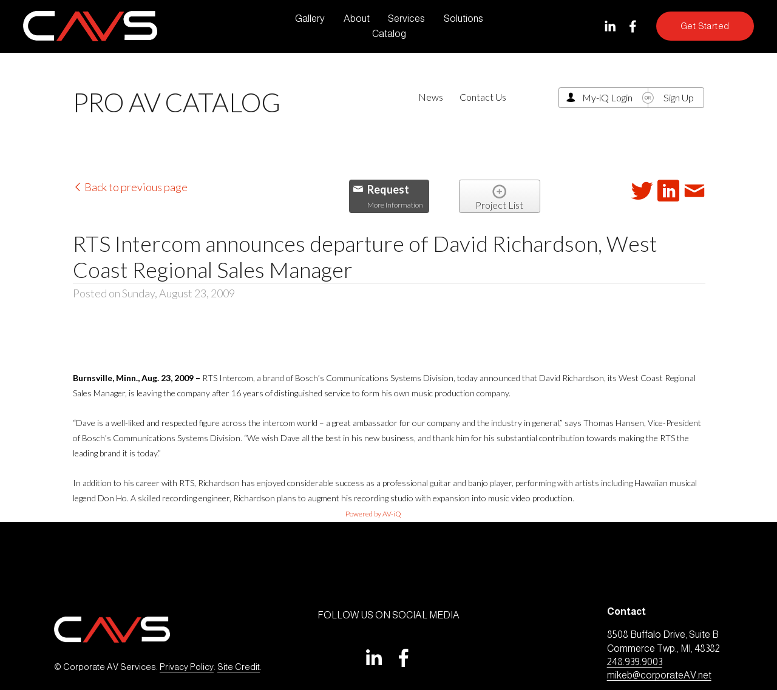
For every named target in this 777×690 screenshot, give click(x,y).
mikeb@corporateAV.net (659, 675)
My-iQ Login (607, 97)
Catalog (389, 34)
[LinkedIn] (609, 26)
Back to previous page (130, 187)
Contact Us (483, 97)
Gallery (310, 18)
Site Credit (238, 667)
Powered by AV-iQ (373, 513)
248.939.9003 (634, 662)
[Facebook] (632, 26)
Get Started (705, 26)
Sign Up (678, 97)
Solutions (463, 18)
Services (406, 18)
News (430, 97)
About (357, 18)
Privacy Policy (187, 667)
